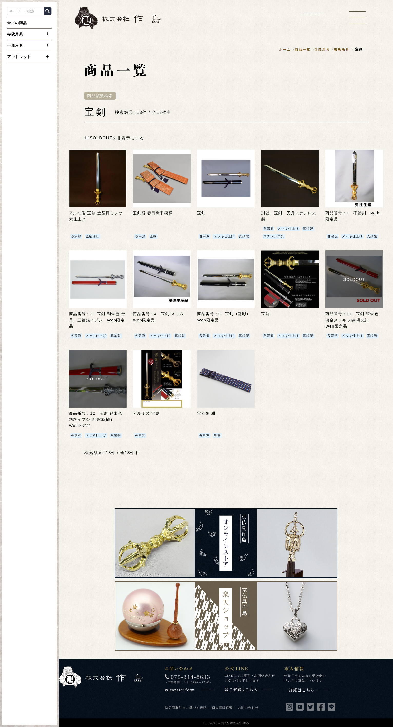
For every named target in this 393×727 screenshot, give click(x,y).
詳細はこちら (309, 689)
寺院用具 (15, 34)
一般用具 (15, 45)
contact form (192, 689)
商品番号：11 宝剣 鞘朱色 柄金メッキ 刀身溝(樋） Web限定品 (353, 320)
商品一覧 (299, 49)
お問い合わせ (248, 707)
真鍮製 (244, 236)
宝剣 (201, 213)
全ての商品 (17, 23)
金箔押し (92, 236)
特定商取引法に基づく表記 (186, 707)
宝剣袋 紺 (207, 413)
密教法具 (341, 49)
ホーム (281, 49)
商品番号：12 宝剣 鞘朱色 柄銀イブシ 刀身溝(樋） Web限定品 (97, 419)
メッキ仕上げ (224, 236)
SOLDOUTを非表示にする (114, 138)
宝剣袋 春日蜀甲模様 (154, 213)
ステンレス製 (273, 236)
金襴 (153, 236)
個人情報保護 (222, 707)
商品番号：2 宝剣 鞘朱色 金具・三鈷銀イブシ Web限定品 (96, 320)
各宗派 (76, 236)
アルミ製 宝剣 (147, 413)
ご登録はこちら (252, 689)
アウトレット (19, 57)
